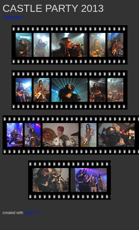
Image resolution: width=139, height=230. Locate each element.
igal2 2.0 (31, 213)
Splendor (13, 17)
